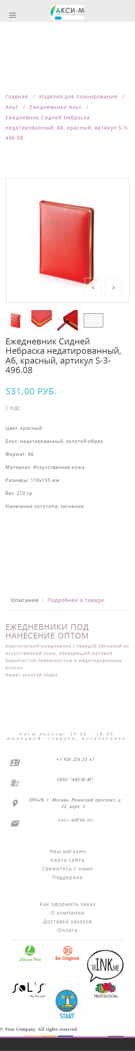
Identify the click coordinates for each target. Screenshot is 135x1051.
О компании (68, 912)
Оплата (67, 930)
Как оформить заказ (68, 903)
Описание (25, 600)
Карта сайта (67, 859)
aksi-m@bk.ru (75, 820)
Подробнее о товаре (76, 600)
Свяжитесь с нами (67, 868)
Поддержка (67, 877)
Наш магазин (67, 851)
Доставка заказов (67, 921)
